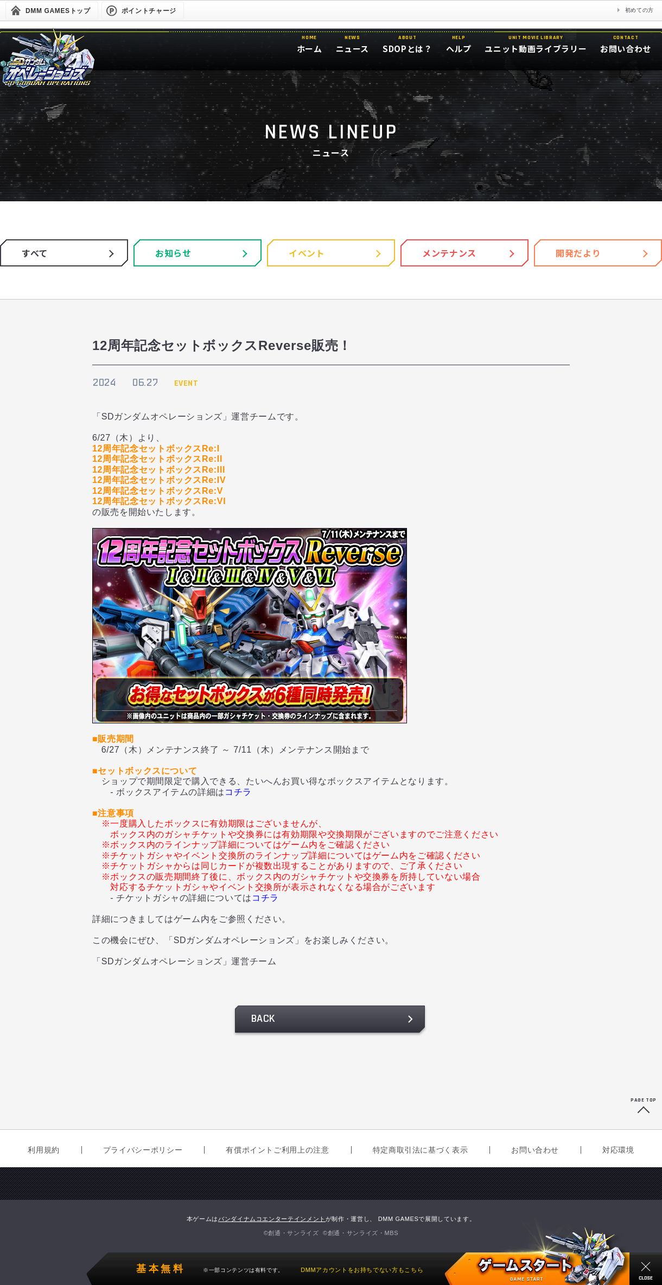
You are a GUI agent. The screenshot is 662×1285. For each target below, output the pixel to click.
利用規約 (44, 1150)
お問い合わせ (535, 1150)
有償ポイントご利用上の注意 (277, 1150)
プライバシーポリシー (142, 1150)
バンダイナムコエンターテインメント (272, 1219)
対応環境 (618, 1150)
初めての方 (639, 10)
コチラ (238, 792)
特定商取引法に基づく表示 (420, 1150)
